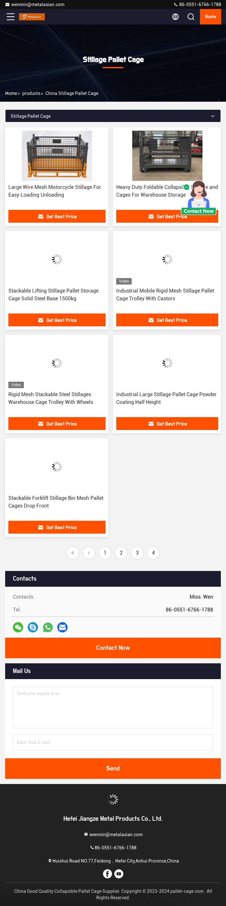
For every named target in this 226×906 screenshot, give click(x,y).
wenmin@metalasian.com (34, 4)
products (31, 93)
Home (11, 93)
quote (210, 16)
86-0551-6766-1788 (197, 4)
